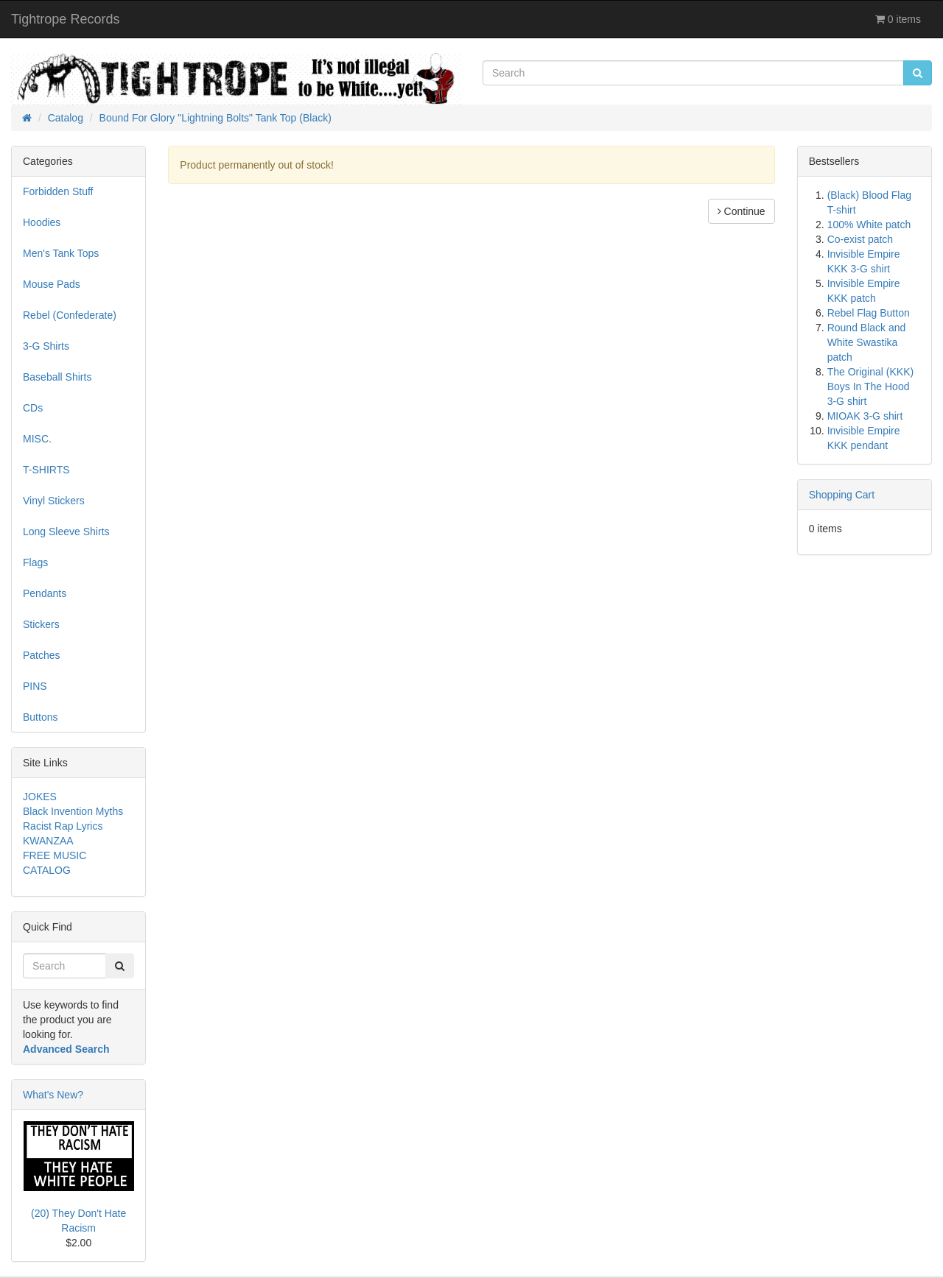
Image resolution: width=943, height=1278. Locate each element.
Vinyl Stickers (54, 500)
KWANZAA (48, 841)
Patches (41, 655)
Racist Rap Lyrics (62, 826)
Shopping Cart (842, 495)
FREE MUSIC (54, 855)
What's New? (53, 1095)
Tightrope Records (65, 19)
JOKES (40, 796)
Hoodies (41, 222)
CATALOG (47, 870)
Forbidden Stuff (58, 191)
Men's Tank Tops (61, 253)
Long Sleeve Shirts (66, 531)
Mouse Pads (51, 284)
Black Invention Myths (73, 811)
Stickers (41, 624)
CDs (33, 408)
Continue (741, 211)
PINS (35, 686)
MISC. (37, 439)
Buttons (40, 717)
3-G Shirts (46, 346)
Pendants (44, 593)
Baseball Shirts (57, 377)
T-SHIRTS (46, 470)
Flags (35, 562)
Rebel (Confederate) (69, 315)
